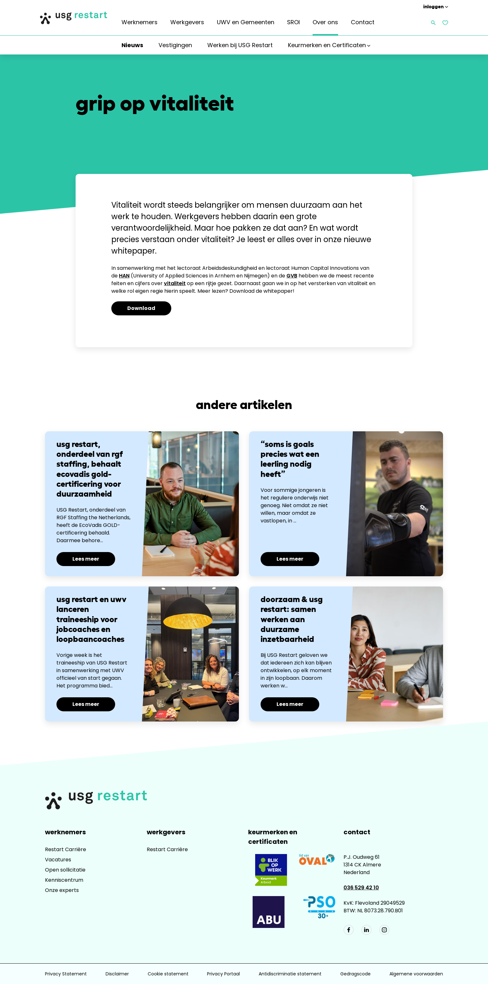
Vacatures (58, 859)
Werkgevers (187, 22)
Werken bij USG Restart (240, 45)
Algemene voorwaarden (416, 974)
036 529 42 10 (361, 887)
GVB (291, 275)
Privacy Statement (66, 974)
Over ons (325, 22)
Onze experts (62, 890)
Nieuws (132, 45)
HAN (124, 275)
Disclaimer (117, 974)
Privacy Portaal (223, 974)
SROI (293, 22)
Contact (362, 22)
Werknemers (140, 22)
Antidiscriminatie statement (290, 974)
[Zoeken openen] (433, 22)
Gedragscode (355, 974)
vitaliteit (175, 283)
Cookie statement (168, 974)
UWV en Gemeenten (245, 22)
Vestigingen (175, 45)
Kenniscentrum (64, 880)
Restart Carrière (65, 849)
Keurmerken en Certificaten (272, 837)
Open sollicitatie (65, 869)
